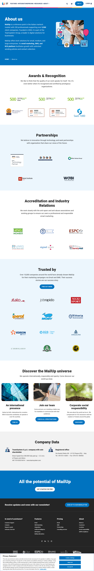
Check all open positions (47, 419)
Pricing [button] (31, 3)
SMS (58, 525)
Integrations (23, 3)
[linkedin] (45, 541)
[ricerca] (67, 4)
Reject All (70, 562)
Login (89, 3)
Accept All (70, 567)
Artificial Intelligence (40, 529)
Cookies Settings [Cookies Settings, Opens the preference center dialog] (70, 558)
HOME (7, 59)
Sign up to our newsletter (77, 505)
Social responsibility (84, 529)
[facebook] (42, 541)
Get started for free (45, 489)
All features (37, 531)
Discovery (79, 422)
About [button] (46, 3)
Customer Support (9, 522)
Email (36, 522)
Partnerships (60, 527)
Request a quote (9, 527)
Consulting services (62, 529)
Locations (81, 527)
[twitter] (48, 541)
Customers (82, 525)
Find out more (47, 287)
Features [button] (14, 3)
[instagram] (51, 541)
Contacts (7, 525)
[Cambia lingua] (71, 4)
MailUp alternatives (39, 534)
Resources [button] (39, 3)
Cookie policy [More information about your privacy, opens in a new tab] (43, 569)
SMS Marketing (38, 525)
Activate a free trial (10, 529)
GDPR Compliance (83, 531)
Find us (15, 422)
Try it (79, 3)
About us (81, 522)
